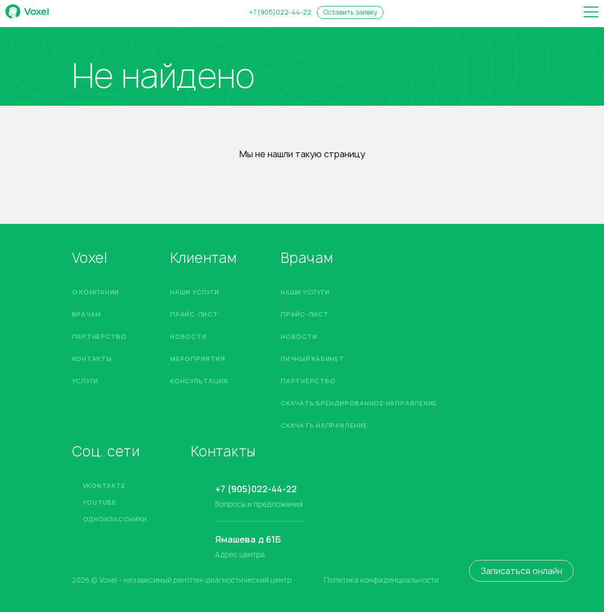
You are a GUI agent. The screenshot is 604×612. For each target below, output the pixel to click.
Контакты (92, 359)
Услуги (85, 381)
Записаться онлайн (521, 571)
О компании (96, 292)
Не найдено (163, 75)
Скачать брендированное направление (359, 403)
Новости (188, 336)
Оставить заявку (350, 12)
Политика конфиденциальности (381, 580)
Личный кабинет (313, 359)
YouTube (99, 502)
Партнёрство (99, 336)
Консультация (199, 381)
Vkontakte (104, 485)
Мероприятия (197, 359)
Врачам (87, 314)
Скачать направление (324, 425)
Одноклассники (115, 519)
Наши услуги (194, 292)
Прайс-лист (194, 314)
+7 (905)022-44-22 (280, 12)
